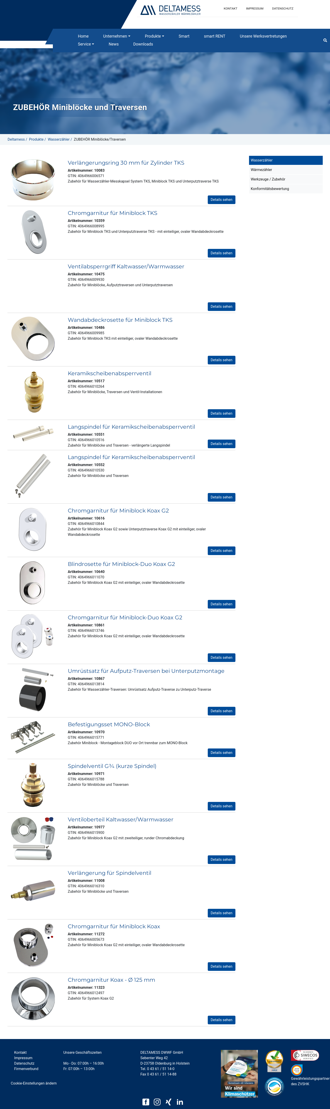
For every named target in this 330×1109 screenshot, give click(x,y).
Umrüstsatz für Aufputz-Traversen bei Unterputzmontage (146, 671)
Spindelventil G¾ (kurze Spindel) (112, 766)
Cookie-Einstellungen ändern (34, 1083)
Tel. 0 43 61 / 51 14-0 (157, 1069)
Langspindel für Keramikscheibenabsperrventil (131, 426)
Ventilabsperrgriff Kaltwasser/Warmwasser (126, 266)
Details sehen (221, 199)
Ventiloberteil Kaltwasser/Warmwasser (121, 819)
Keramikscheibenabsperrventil (109, 373)
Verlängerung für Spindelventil (109, 873)
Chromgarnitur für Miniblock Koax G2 (118, 510)
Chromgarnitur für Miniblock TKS (112, 213)
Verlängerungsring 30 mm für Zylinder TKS (126, 162)
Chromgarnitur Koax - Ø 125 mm (111, 980)
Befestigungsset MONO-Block (109, 724)
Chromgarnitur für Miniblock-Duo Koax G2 (125, 617)
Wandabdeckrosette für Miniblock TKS (120, 320)
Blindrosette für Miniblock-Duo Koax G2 (121, 564)
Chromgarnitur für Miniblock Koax (114, 926)
